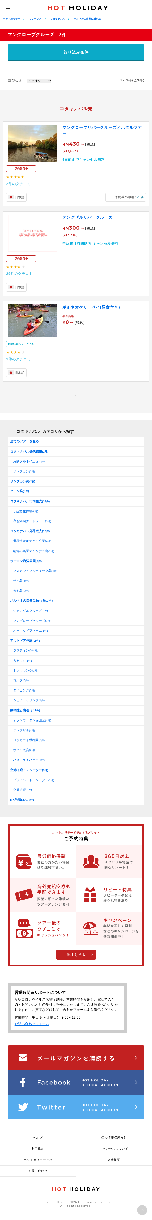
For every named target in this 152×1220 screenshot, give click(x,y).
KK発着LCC (22, 800)
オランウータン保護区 (32, 720)
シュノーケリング (29, 700)
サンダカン (24, 471)
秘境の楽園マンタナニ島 (33, 551)
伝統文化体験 (25, 511)
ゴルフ (21, 680)
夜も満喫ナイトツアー (32, 521)
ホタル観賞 (24, 750)
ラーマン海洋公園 (26, 561)
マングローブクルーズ (32, 621)
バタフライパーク (29, 760)
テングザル (24, 730)
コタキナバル (57, 18)
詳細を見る (76, 955)
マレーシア (35, 18)
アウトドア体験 (25, 640)
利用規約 (38, 1148)
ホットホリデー (11, 18)
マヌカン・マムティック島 (35, 571)
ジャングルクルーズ (30, 611)
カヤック (22, 660)
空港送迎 (22, 790)
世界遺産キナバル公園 (32, 541)
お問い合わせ (38, 1171)
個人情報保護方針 (114, 1137)
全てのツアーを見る (24, 441)
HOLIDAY (78, 8)
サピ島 (21, 581)
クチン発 (19, 491)
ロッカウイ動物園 (29, 740)
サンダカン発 (22, 481)
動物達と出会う (25, 710)
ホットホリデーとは (38, 1160)
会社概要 (113, 1160)
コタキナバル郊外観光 (30, 531)
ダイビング (24, 690)
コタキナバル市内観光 (30, 501)
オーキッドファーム (30, 630)
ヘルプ (38, 1137)
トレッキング (25, 670)
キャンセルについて (114, 1148)
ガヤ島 (21, 591)
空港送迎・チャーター (29, 770)
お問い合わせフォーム (32, 1024)
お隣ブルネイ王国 (29, 461)
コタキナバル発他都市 (29, 451)
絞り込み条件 (76, 52)
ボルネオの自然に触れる (87, 18)
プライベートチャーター (33, 780)
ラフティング (25, 650)
